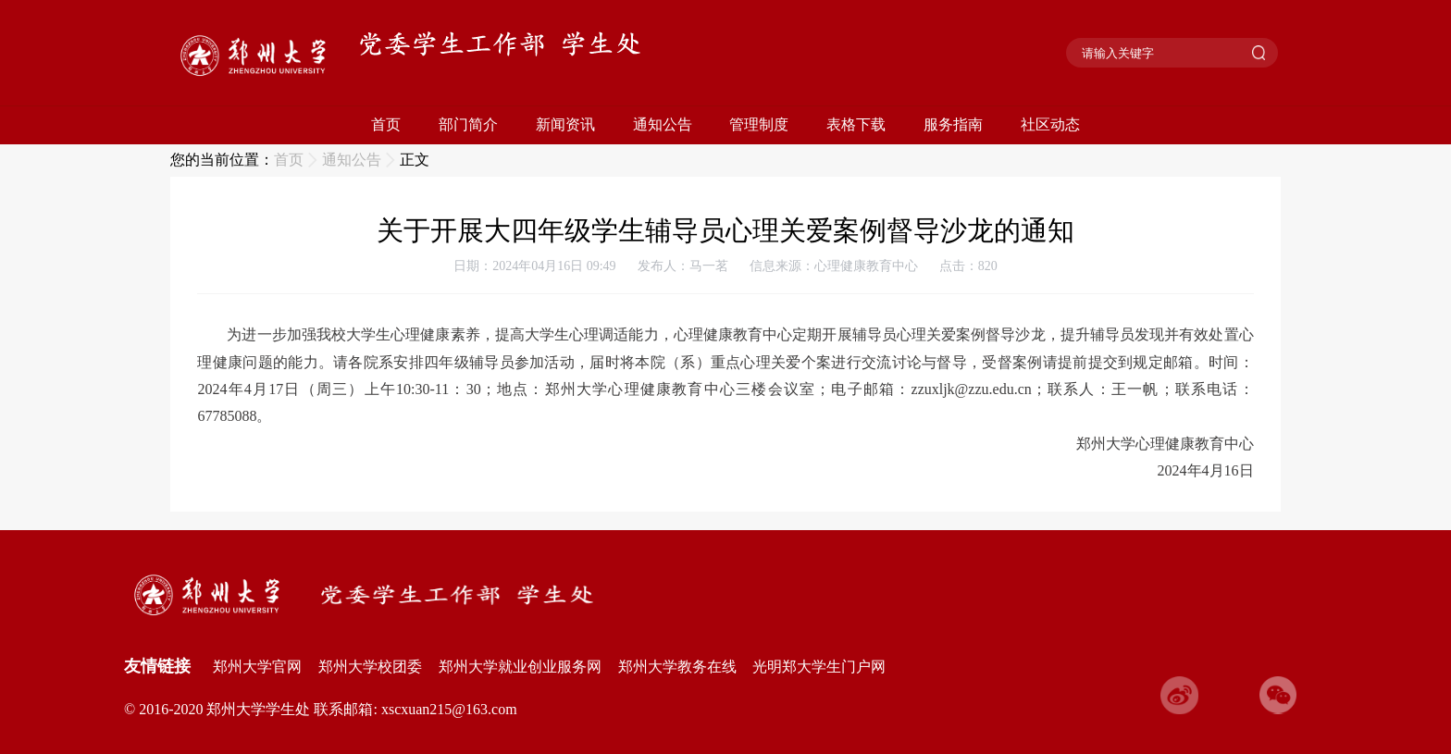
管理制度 (758, 124)
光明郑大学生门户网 (819, 666)
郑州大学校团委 (370, 666)
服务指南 (953, 124)
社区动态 (1050, 124)
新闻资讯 (565, 124)
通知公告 (662, 124)
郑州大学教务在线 (677, 666)
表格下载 (856, 124)
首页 (386, 124)
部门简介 (468, 124)
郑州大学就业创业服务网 (520, 666)
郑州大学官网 (257, 666)
